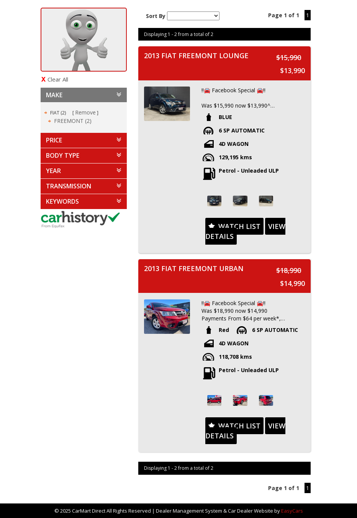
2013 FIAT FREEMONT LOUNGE (196, 55)
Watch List (239, 226)
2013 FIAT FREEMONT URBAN (194, 268)
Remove (85, 112)
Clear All (57, 79)
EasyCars (292, 510)
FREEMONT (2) (73, 120)
